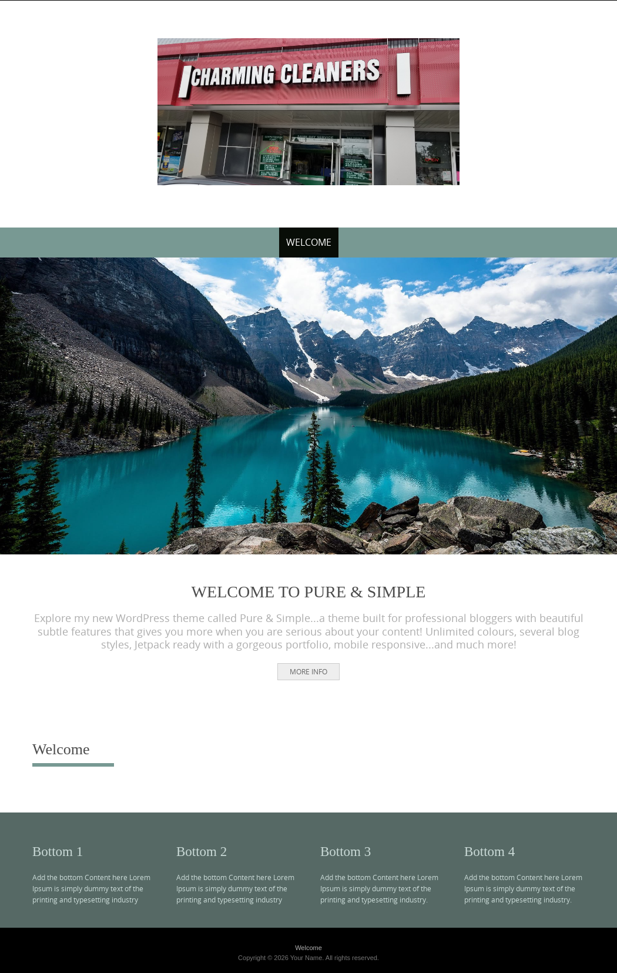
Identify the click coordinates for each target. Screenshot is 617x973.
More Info (308, 671)
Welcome (308, 242)
